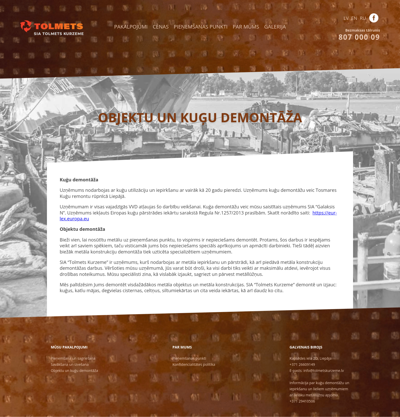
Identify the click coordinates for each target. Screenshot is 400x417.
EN (354, 18)
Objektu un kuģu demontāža (74, 370)
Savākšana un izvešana (70, 364)
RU (363, 18)
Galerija (275, 26)
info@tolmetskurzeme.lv (323, 370)
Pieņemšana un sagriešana (73, 358)
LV (346, 18)
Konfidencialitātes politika (193, 364)
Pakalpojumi (131, 26)
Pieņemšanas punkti (201, 26)
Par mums (246, 26)
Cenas (161, 26)
